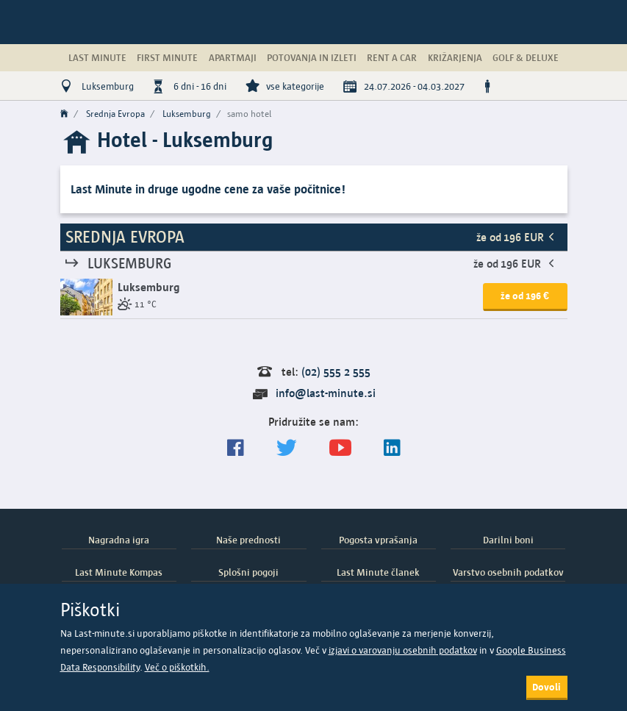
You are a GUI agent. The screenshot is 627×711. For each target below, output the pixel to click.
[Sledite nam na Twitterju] (287, 448)
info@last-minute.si (326, 393)
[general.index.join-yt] (340, 448)
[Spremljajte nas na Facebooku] (235, 448)
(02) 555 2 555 (335, 371)
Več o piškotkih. (177, 667)
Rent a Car (392, 57)
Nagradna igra (118, 540)
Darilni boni (508, 540)
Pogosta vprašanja (378, 540)
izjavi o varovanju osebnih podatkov (403, 650)
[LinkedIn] (392, 448)
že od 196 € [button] (525, 295)
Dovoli (546, 687)
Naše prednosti (248, 540)
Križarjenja (455, 57)
